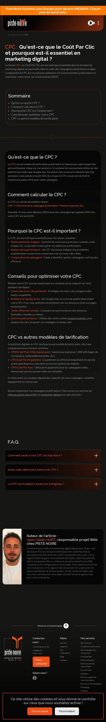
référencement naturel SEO (23, 394)
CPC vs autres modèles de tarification (34, 118)
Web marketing (87, 660)
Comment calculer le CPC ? (28, 106)
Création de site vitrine (90, 646)
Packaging (85, 687)
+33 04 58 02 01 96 (41, 647)
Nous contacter (41, 661)
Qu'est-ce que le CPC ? (25, 103)
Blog (62, 656)
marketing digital (50, 394)
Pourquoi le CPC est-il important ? (32, 110)
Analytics (85, 673)
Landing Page (86, 656)
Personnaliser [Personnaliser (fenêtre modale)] (67, 711)
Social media (86, 670)
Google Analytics (77, 318)
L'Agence (64, 646)
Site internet (86, 643)
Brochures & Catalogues (91, 684)
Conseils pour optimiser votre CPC (32, 114)
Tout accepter (39, 711)
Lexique (19, 35)
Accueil (11, 35)
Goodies (84, 691)
